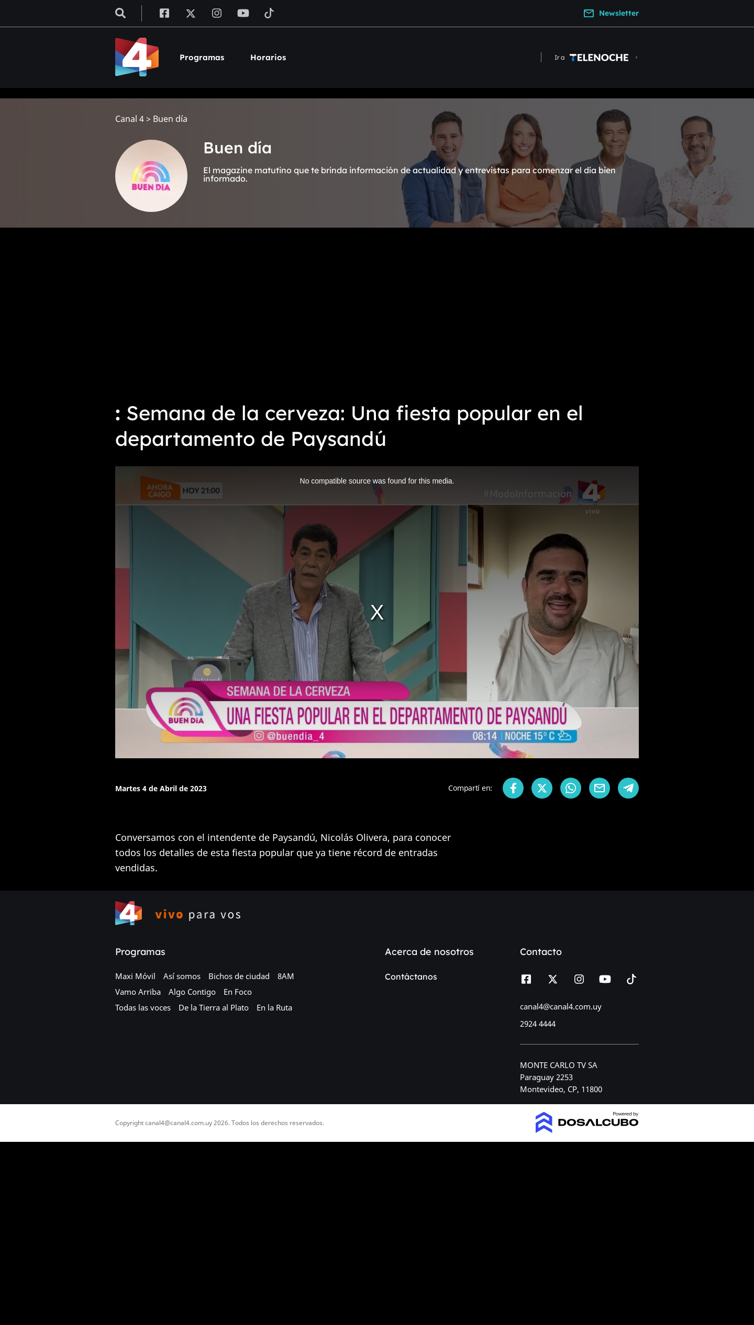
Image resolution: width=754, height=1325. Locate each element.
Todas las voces (143, 1007)
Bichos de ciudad (239, 976)
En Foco (238, 991)
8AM (286, 976)
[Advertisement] (377, 314)
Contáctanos (411, 976)
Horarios (268, 57)
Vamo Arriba (138, 991)
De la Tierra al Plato (214, 1007)
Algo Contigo (192, 991)
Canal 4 (129, 119)
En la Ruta (274, 1007)
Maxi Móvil (135, 976)
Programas (202, 57)
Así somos (182, 976)
